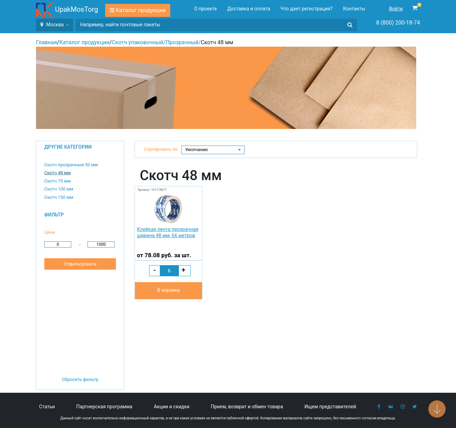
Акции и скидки (171, 406)
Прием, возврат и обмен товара (247, 406)
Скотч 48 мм (57, 172)
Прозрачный (182, 42)
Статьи (47, 406)
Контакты (354, 8)
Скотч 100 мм (58, 189)
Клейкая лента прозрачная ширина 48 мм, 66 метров (168, 232)
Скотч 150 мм (58, 197)
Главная (46, 42)
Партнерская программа (104, 406)
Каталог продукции (141, 10)
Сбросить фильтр (80, 379)
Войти (396, 8)
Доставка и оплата (248, 8)
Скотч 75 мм (57, 181)
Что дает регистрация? (307, 8)
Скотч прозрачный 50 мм (71, 164)
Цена (49, 232)
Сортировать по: (161, 149)
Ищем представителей (330, 406)
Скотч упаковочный (137, 42)
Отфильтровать (80, 264)
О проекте (205, 8)
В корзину (168, 290)
